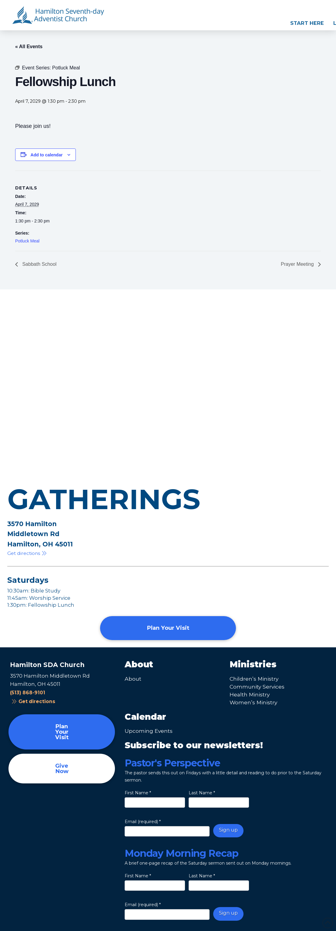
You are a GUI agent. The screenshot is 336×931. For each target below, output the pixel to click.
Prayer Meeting (298, 264)
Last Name (202, 793)
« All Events (28, 46)
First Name (138, 793)
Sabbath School (38, 264)
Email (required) (143, 821)
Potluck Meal (27, 241)
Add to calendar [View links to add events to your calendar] (47, 154)
